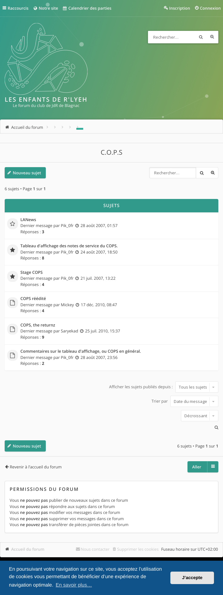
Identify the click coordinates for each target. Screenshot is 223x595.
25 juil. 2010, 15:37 (102, 331)
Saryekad (69, 331)
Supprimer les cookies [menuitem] (138, 549)
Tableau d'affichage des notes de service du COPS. (69, 246)
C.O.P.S (111, 152)
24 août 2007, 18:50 (98, 252)
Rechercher (200, 37)
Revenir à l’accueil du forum (36, 467)
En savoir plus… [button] (74, 585)
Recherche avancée (212, 37)
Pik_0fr (67, 225)
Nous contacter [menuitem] (95, 549)
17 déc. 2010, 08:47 (99, 304)
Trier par (184, 401)
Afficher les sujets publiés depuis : (163, 387)
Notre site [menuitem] (45, 8)
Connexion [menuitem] (210, 8)
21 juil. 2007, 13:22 (97, 278)
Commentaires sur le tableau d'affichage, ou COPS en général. (81, 351)
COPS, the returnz (38, 325)
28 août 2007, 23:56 (98, 357)
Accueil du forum (28, 549)
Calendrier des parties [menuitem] (87, 8)
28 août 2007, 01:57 (98, 225)
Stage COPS (32, 272)
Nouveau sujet (27, 173)
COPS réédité (33, 298)
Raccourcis (18, 8)
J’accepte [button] (192, 577)
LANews (28, 219)
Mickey (67, 304)
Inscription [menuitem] (179, 8)
